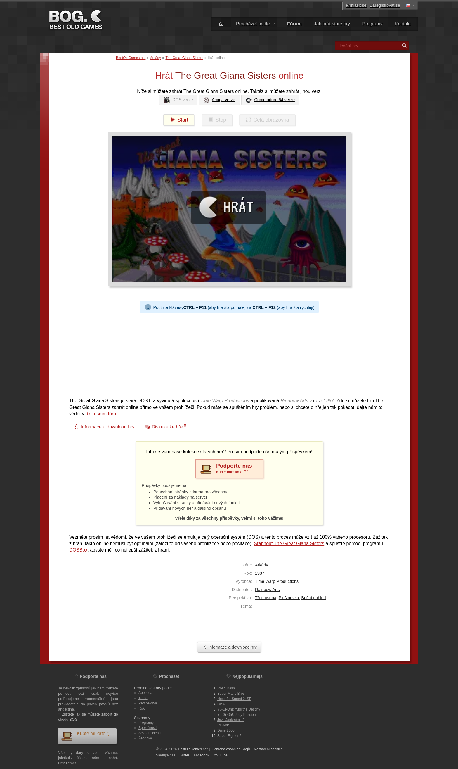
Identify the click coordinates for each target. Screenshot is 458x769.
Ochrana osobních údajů (231, 749)
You (220, 755)
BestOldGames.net (130, 58)
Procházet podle (255, 23)
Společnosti (147, 728)
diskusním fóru (101, 413)
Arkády (155, 58)
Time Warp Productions (277, 581)
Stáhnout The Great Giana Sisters (289, 543)
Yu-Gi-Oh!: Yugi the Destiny (238, 709)
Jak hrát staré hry (332, 23)
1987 (259, 573)
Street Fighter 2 (229, 736)
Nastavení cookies (268, 749)
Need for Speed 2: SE (234, 699)
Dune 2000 (226, 730)
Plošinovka (289, 597)
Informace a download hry (229, 647)
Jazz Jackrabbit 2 (230, 720)
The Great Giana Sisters (184, 58)
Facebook (201, 755)
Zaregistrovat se (385, 5)
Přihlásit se (356, 5)
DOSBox (78, 549)
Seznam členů (149, 733)
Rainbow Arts (267, 589)
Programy (372, 23)
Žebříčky (145, 738)
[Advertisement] (227, 354)
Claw (221, 704)
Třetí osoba (265, 597)
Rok (141, 708)
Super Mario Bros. (231, 694)
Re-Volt (223, 725)
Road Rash (226, 688)
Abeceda (145, 693)
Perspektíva (147, 703)
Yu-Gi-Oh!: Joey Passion (236, 715)
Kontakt (403, 23)
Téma (143, 698)
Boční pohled (313, 597)
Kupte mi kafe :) (85, 736)
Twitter (184, 755)
